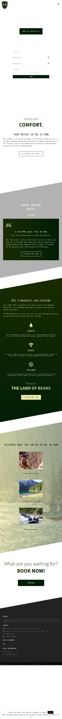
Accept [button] (50, 712)
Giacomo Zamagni (55, 664)
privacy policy (34, 73)
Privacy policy (8, 651)
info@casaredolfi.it (11, 636)
